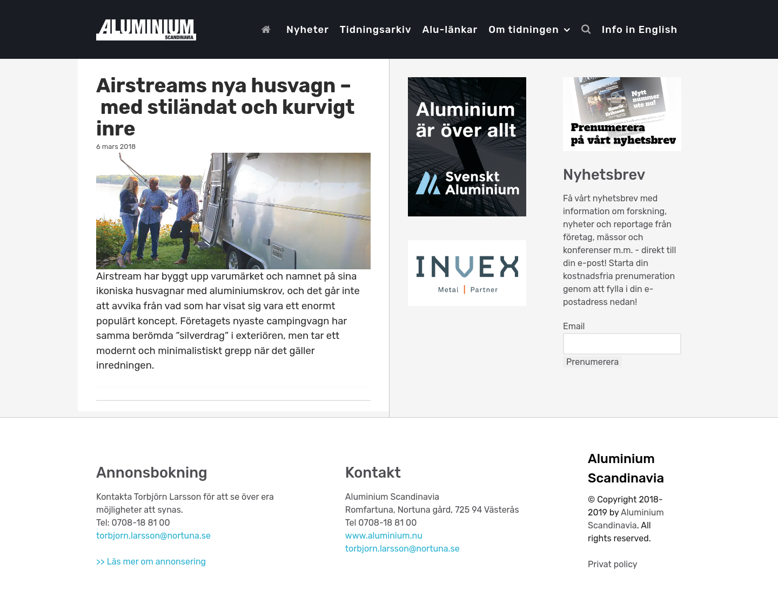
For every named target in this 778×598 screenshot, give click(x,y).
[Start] (268, 29)
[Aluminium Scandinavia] (146, 28)
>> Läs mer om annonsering (151, 561)
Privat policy (613, 564)
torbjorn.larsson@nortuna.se (153, 536)
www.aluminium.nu (383, 536)
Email (574, 326)
